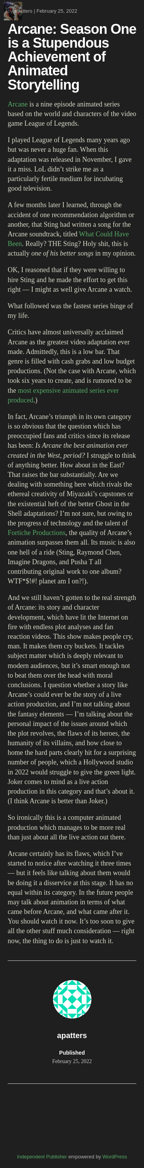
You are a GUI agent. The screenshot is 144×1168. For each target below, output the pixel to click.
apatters (23, 11)
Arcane (18, 104)
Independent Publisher (42, 1157)
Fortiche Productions (37, 533)
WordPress (115, 1157)
